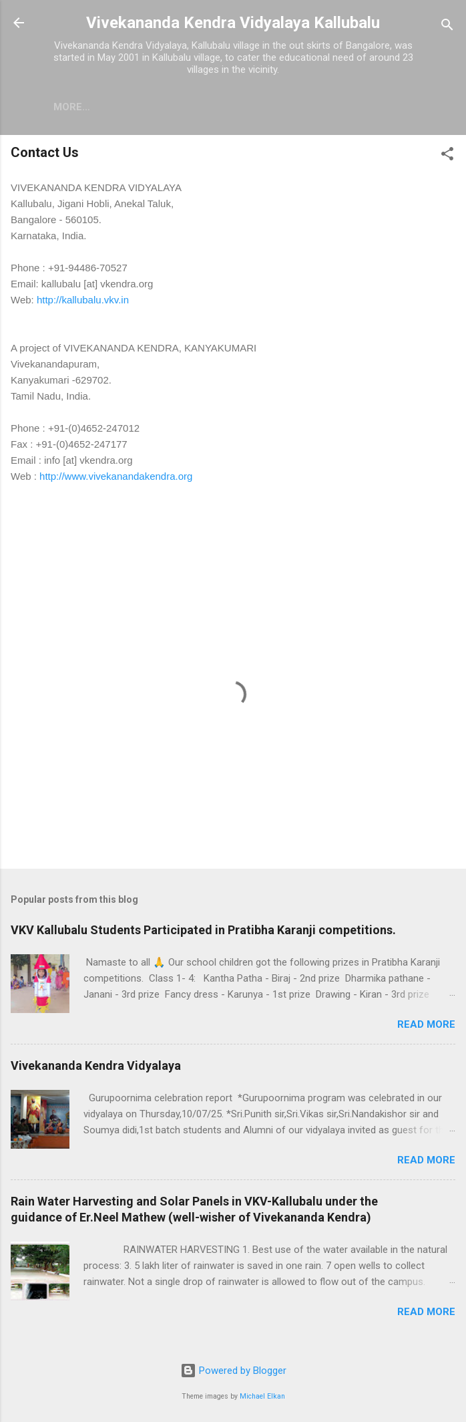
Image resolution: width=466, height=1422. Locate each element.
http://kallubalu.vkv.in (83, 299)
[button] (447, 156)
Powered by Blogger (233, 1371)
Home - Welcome (98, 107)
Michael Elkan (262, 1396)
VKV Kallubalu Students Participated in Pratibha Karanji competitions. (203, 930)
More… (185, 107)
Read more (426, 1024)
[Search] (447, 27)
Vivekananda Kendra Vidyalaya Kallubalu (233, 22)
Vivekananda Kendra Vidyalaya (96, 1065)
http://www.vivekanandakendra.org (115, 476)
